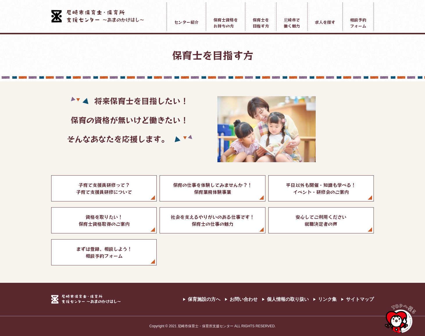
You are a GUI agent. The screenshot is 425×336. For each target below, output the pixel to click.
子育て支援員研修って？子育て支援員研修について (104, 188)
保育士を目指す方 (261, 23)
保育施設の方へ (204, 299)
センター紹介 (186, 22)
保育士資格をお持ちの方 (225, 23)
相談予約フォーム (358, 23)
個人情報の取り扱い (288, 299)
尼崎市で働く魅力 (292, 23)
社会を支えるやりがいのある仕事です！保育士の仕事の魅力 (212, 220)
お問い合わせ (244, 299)
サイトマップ (360, 299)
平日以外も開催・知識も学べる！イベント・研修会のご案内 (321, 188)
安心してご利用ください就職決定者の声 (321, 220)
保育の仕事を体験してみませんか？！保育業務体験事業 (212, 188)
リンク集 (327, 299)
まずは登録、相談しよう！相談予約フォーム (104, 252)
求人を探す (325, 22)
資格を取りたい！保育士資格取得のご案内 (104, 220)
